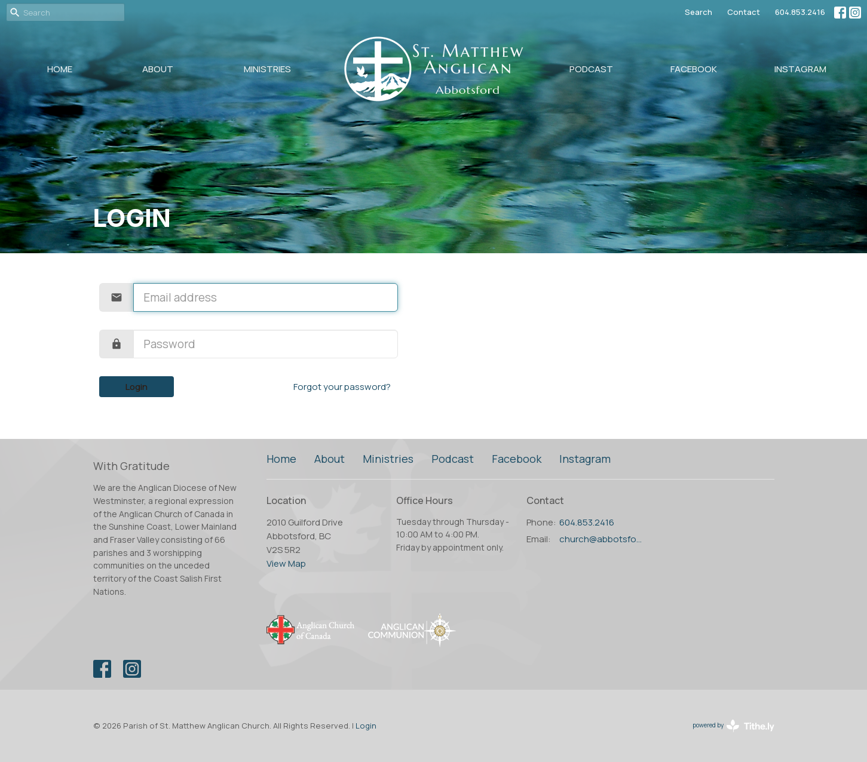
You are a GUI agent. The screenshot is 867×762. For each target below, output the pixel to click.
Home (59, 69)
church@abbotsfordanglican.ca (602, 539)
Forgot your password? (342, 386)
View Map (286, 563)
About (157, 69)
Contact (743, 12)
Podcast (591, 69)
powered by (733, 726)
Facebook (693, 69)
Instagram (800, 69)
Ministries (267, 69)
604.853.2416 (800, 12)
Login (136, 386)
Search (698, 12)
